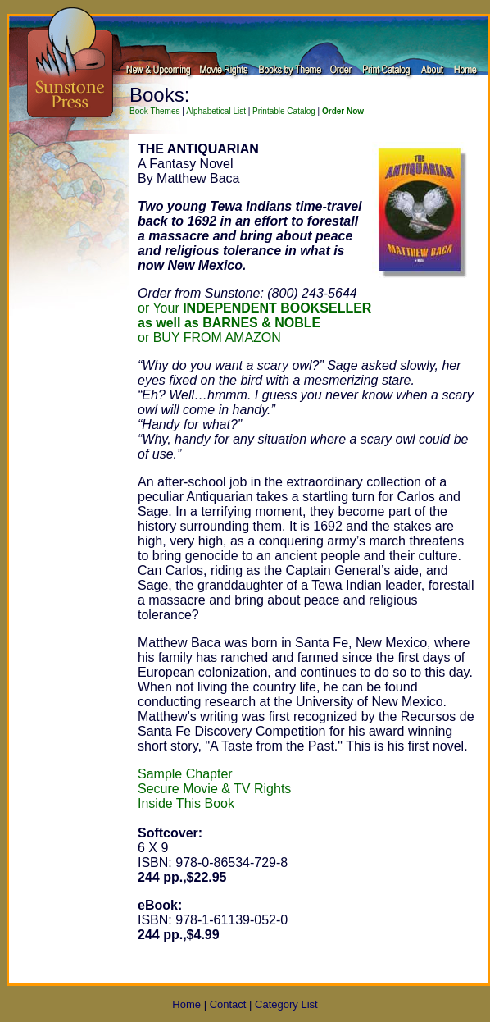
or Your (254, 308)
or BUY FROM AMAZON (209, 337)
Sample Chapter (185, 774)
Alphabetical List (216, 111)
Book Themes (154, 111)
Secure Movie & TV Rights (214, 789)
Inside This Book (186, 803)
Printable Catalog (283, 111)
